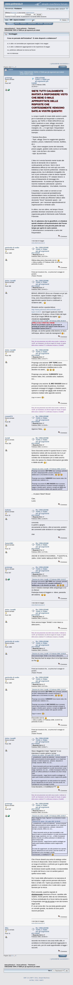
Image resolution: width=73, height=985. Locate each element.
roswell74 (9, 416)
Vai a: (50, 970)
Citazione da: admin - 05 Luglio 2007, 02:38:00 (46, 755)
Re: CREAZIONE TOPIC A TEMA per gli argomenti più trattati (40, 250)
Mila (6, 928)
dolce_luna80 (10, 281)
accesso (14, 12)
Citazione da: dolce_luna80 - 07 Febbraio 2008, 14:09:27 (49, 816)
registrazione (30, 12)
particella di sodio (12, 248)
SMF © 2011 (34, 978)
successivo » (64, 64)
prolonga (8, 78)
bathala (8, 510)
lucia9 (7, 438)
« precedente (54, 64)
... (14, 67)
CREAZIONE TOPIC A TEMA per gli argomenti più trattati (41, 80)
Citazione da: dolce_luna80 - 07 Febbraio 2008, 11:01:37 (49, 469)
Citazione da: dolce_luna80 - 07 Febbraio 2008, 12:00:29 (49, 653)
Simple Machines (44, 978)
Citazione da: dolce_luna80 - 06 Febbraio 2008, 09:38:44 (49, 321)
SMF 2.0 (26, 978)
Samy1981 (9, 543)
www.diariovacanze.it (38, 243)
